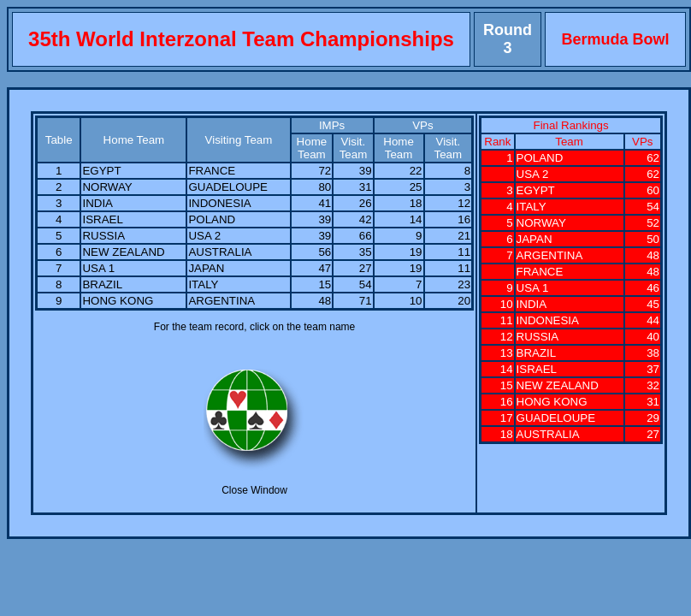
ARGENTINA (221, 300)
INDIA (97, 203)
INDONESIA (219, 203)
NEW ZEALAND (123, 252)
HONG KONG (117, 300)
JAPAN (206, 268)
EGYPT (101, 170)
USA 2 (204, 235)
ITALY (203, 284)
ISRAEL (102, 219)
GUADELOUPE (228, 187)
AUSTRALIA (219, 252)
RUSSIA (103, 235)
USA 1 (98, 268)
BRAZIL (102, 284)
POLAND (211, 219)
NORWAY (107, 187)
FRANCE (211, 170)
